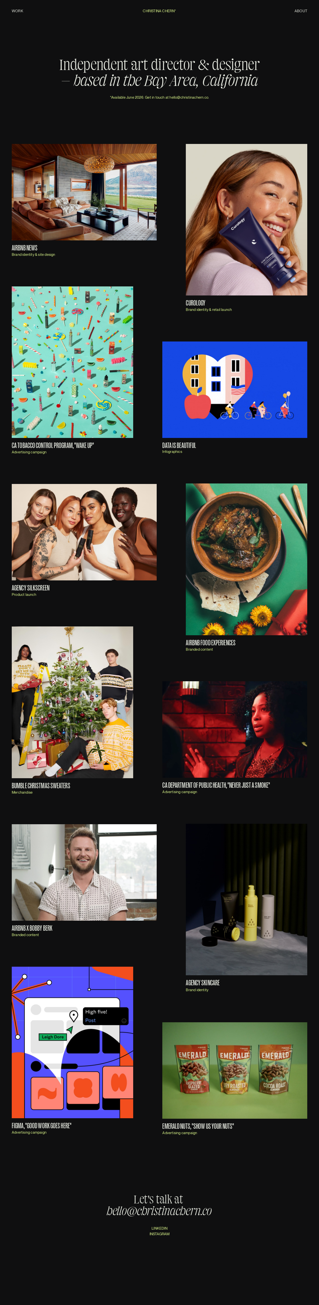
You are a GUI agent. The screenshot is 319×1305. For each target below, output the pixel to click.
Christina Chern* (159, 11)
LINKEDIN (159, 1228)
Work (17, 11)
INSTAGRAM (160, 1234)
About (301, 11)
